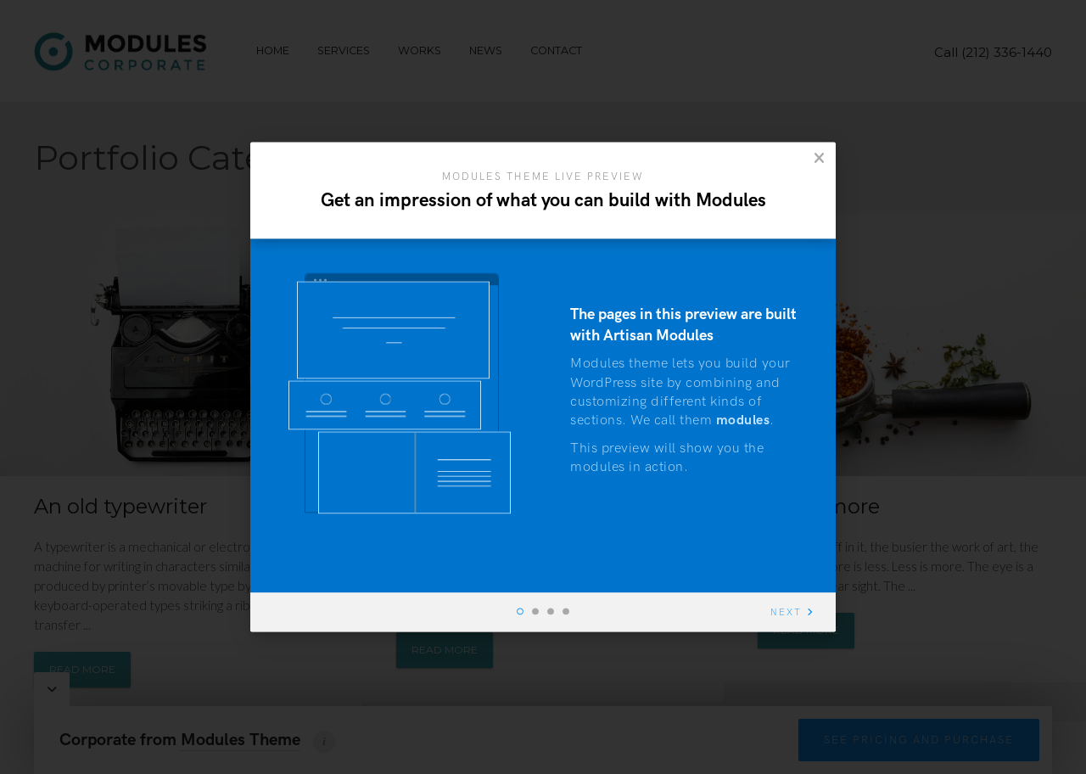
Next (786, 613)
